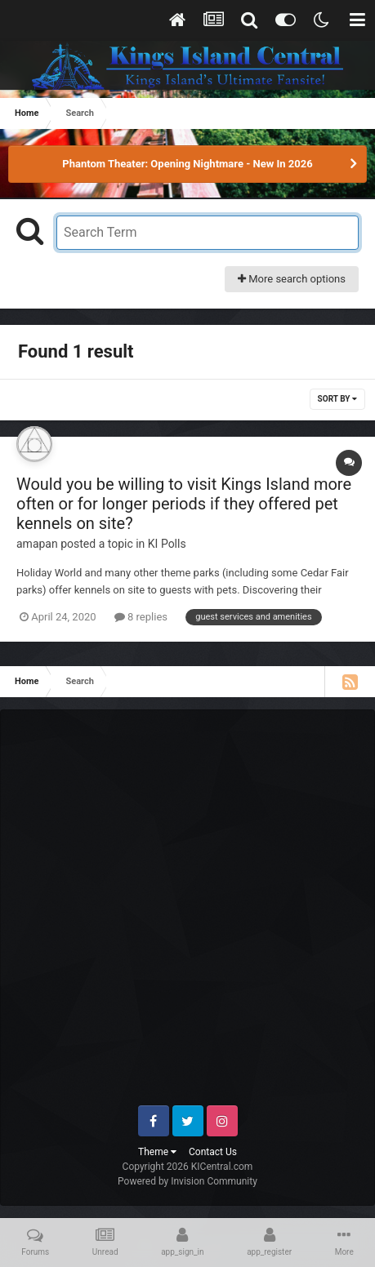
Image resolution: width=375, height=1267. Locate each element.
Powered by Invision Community (187, 1181)
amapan (37, 543)
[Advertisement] (187, 914)
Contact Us (213, 1152)
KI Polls (167, 543)
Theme (157, 1152)
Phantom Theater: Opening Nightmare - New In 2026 (187, 164)
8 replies (140, 617)
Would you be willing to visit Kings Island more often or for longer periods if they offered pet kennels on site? (183, 503)
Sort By (337, 398)
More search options (292, 279)
